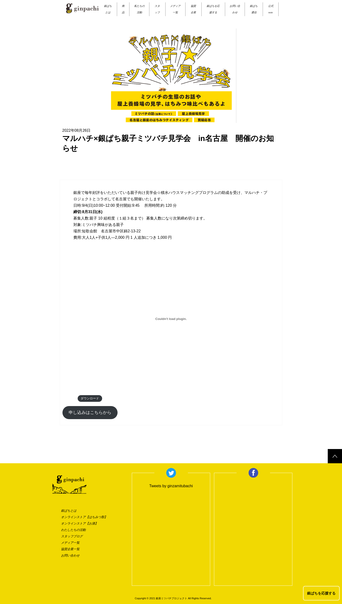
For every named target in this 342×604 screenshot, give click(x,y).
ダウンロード (90, 398)
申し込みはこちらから (90, 412)
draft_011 (68, 398)
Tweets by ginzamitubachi (171, 486)
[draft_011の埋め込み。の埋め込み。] (171, 319)
